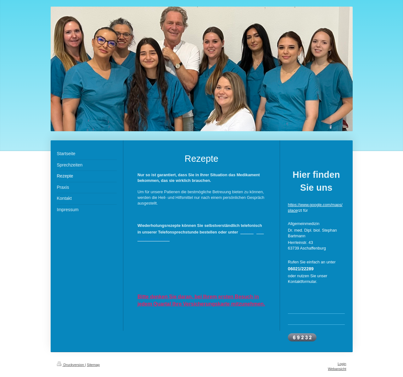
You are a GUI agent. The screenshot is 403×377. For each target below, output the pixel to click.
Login (342, 364)
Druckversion (71, 365)
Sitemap (93, 365)
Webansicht (337, 369)
